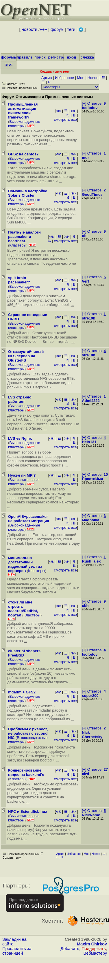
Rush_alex (91, 561)
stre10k (88, 318)
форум (57, 29)
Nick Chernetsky (92, 734)
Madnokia (90, 520)
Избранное (64, 78)
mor (85, 157)
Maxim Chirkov (92, 944)
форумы (9, 57)
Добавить (69, 948)
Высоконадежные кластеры (24, 123)
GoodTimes (92, 194)
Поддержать (94, 948)
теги (71, 29)
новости (29, 29)
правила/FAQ (29, 57)
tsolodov (89, 108)
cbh (85, 605)
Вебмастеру (95, 953)
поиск (39, 57)
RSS (8, 65)
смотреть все (65, 119)
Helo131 (89, 442)
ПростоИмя (92, 479)
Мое (80, 78)
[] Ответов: (94, 103)
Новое (92, 78)
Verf (85, 281)
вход (71, 57)
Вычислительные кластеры (23, 481)
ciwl (85, 774)
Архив (46, 78)
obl (85, 236)
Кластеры (17, 245)
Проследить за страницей (17, 951)
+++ (43, 29)
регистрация (60, 57)
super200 (90, 695)
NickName (91, 815)
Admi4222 (90, 400)
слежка (87, 57)
